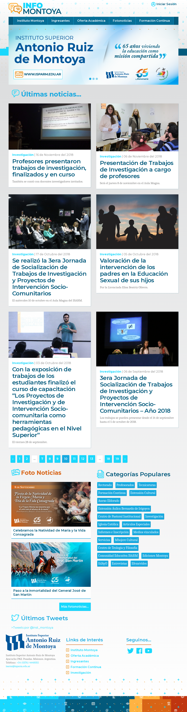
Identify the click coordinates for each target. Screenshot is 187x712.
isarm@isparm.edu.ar (18, 666)
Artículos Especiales (136, 524)
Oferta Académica (91, 20)
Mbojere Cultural (126, 540)
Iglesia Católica (108, 524)
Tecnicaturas (146, 485)
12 (82, 459)
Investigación (23, 155)
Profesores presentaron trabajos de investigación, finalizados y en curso (49, 168)
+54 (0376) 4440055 (28, 662)
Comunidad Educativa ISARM (118, 556)
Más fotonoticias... (75, 606)
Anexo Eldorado (108, 501)
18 (108, 459)
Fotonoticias (122, 20)
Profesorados (125, 485)
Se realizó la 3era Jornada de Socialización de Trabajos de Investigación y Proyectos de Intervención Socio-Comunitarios (49, 277)
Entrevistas (119, 563)
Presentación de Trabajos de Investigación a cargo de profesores (136, 169)
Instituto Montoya (30, 20)
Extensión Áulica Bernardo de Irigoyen (124, 509)
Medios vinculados (145, 532)
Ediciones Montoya (155, 556)
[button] (21, 55)
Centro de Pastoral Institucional (119, 516)
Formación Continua (154, 20)
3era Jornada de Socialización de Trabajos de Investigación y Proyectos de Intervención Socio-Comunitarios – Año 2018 (136, 394)
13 (91, 459)
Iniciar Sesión (167, 4)
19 (117, 459)
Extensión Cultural (142, 493)
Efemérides (139, 563)
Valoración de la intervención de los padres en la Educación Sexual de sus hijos (134, 270)
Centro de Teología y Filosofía (117, 548)
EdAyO (102, 563)
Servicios (104, 540)
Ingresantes (60, 20)
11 (74, 459)
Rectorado (105, 485)
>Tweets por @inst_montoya (32, 627)
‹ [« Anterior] (12, 459)
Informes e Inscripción (113, 532)
